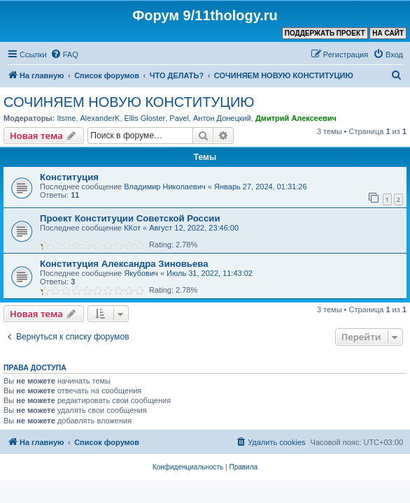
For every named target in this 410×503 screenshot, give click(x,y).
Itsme (66, 118)
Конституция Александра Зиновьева (124, 263)
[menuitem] (64, 54)
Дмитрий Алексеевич (296, 118)
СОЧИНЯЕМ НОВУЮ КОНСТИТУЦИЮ (129, 102)
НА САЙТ (388, 33)
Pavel (179, 118)
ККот (132, 228)
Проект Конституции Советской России (130, 218)
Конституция (69, 177)
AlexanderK (100, 118)
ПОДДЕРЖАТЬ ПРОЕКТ (325, 33)
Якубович (141, 273)
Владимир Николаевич (165, 186)
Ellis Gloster (145, 118)
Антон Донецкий (222, 118)
